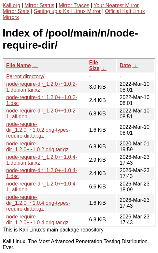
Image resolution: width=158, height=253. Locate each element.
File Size (94, 65)
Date (125, 65)
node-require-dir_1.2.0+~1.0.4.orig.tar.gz (37, 219)
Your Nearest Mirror (116, 5)
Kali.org (11, 5)
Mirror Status (39, 5)
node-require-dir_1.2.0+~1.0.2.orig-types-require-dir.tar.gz (38, 130)
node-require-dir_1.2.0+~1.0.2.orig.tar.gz (37, 146)
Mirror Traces (74, 5)
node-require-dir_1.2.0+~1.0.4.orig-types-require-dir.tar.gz (38, 203)
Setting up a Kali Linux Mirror (67, 11)
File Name (18, 65)
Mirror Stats (16, 11)
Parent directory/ (25, 76)
